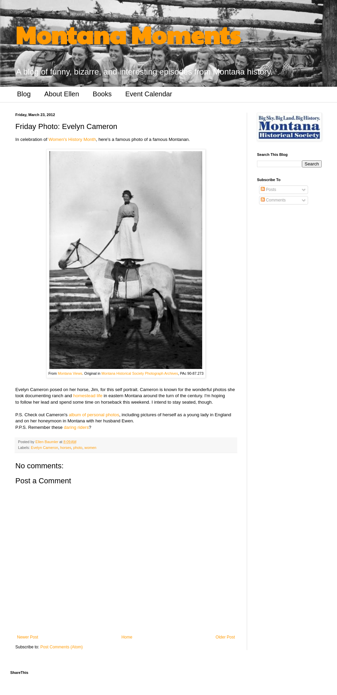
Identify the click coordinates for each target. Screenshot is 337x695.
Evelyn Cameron (44, 448)
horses (65, 448)
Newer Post (27, 637)
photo (77, 448)
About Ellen (61, 94)
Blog (24, 94)
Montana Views (70, 373)
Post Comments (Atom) (61, 647)
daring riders (76, 427)
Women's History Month (72, 139)
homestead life (87, 395)
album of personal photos (94, 414)
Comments (273, 200)
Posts (268, 189)
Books (102, 94)
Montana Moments (127, 34)
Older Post (225, 637)
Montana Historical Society (122, 373)
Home (127, 637)
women (90, 448)
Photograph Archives (161, 373)
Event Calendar (148, 94)
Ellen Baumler (47, 442)
